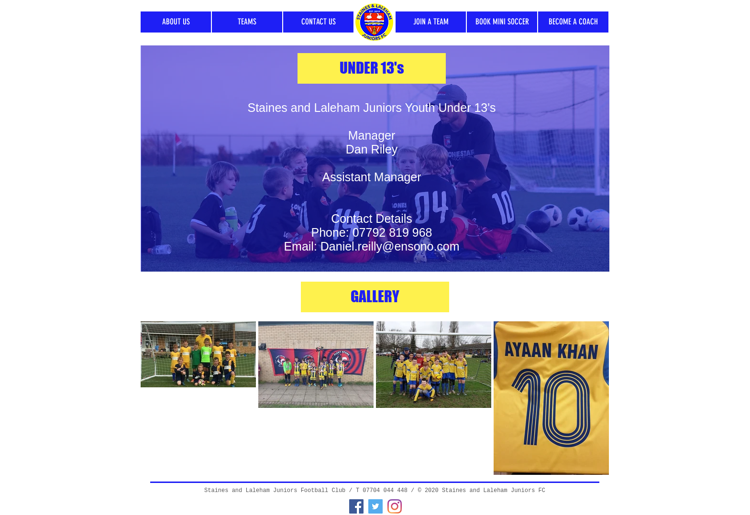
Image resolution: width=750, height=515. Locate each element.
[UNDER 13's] (372, 68)
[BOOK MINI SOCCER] (502, 22)
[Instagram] (394, 506)
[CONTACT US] (318, 22)
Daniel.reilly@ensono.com (390, 246)
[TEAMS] (247, 22)
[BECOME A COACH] (573, 22)
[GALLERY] (375, 297)
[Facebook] (356, 506)
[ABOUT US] (176, 22)
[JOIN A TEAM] (431, 22)
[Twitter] (375, 506)
